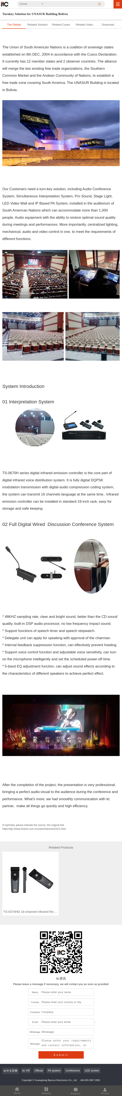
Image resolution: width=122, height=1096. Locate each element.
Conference (72, 1055)
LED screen (92, 1055)
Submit (61, 1040)
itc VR (26, 1055)
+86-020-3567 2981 (90, 1065)
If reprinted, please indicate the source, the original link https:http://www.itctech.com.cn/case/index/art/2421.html (34, 827)
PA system (54, 1055)
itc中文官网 (10, 1056)
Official (38, 1055)
